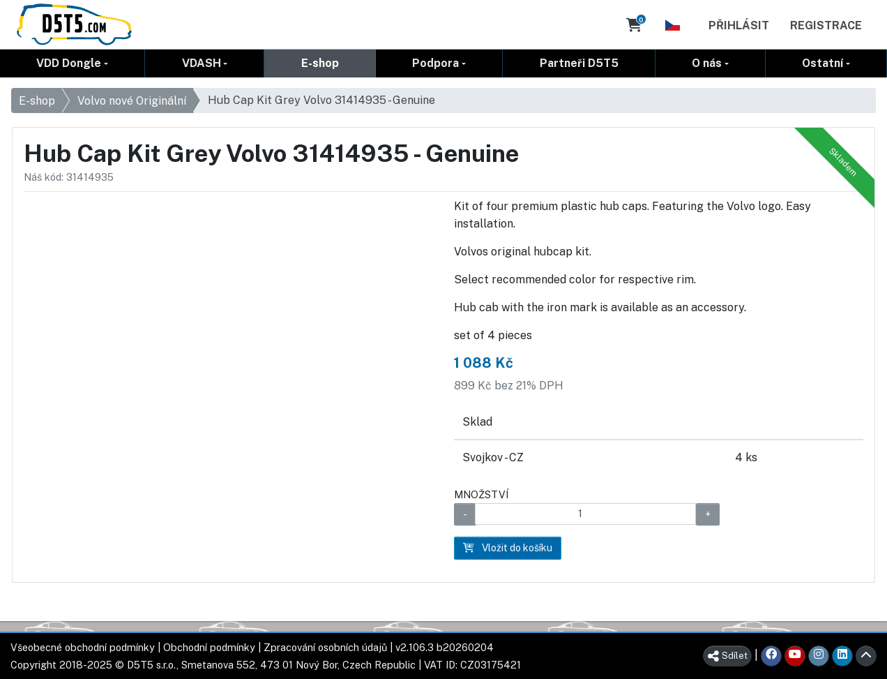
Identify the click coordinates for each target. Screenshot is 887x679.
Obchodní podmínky (209, 647)
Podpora (435, 63)
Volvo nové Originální (131, 100)
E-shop (320, 63)
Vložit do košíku (507, 547)
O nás (707, 63)
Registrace (826, 25)
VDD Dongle (68, 63)
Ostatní (822, 63)
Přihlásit (738, 25)
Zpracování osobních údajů (325, 647)
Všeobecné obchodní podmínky (82, 647)
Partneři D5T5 (579, 63)
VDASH (201, 63)
